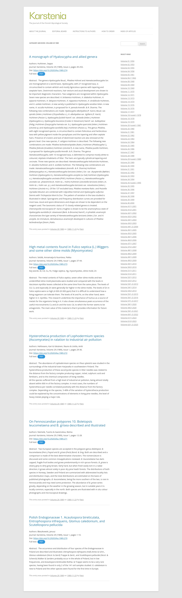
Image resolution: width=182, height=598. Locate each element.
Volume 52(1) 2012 (128, 277)
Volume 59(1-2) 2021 (129, 311)
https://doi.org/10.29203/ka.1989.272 (50, 353)
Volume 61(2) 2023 (128, 321)
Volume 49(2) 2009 (128, 260)
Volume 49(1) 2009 (128, 257)
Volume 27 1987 (127, 152)
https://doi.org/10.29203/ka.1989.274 (50, 70)
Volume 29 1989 (57, 229)
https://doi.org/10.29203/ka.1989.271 (50, 438)
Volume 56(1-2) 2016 (129, 297)
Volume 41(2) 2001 (128, 209)
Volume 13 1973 (127, 98)
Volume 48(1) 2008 (128, 250)
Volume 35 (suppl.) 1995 (131, 182)
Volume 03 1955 (127, 68)
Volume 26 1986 (127, 149)
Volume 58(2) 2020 (128, 307)
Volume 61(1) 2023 (128, 318)
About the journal (37, 31)
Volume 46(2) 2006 (128, 240)
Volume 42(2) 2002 (128, 216)
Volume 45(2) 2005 (128, 233)
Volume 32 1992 (127, 172)
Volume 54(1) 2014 (128, 287)
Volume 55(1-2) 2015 (129, 294)
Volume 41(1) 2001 (128, 206)
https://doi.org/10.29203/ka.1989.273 (50, 264)
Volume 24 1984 (127, 142)
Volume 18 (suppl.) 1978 (131, 115)
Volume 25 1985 (127, 145)
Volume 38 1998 (127, 196)
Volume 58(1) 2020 (128, 304)
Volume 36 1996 (127, 189)
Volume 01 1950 (127, 61)
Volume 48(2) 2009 (128, 253)
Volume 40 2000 (127, 203)
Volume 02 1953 (127, 64)
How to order (108, 31)
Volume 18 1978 (127, 118)
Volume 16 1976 (127, 108)
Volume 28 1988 (127, 155)
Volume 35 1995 (127, 186)
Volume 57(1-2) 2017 (129, 301)
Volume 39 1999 (127, 199)
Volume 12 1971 (127, 95)
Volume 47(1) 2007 (128, 243)
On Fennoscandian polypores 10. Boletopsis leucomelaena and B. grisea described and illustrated (67, 423)
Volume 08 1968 (127, 81)
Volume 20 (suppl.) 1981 (131, 125)
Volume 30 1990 (127, 166)
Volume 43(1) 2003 (128, 220)
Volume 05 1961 (127, 74)
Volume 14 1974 (127, 101)
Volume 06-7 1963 (128, 78)
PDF (41, 74)
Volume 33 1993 (127, 176)
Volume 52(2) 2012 (128, 280)
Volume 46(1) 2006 (128, 236)
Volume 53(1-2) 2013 (129, 284)
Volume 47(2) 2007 (128, 247)
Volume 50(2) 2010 (128, 267)
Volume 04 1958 (127, 71)
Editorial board (59, 31)
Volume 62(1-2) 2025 (129, 324)
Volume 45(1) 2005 (128, 230)
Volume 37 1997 (127, 193)
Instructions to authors (84, 31)
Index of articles (128, 31)
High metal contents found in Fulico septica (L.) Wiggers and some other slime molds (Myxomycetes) (69, 248)
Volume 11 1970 (127, 91)
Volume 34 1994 (127, 179)
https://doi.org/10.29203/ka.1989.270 (50, 538)
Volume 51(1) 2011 (128, 270)
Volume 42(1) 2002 (128, 213)
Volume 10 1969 (127, 88)
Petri (81, 229)
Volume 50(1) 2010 (128, 263)
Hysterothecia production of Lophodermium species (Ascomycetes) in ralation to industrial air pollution (66, 338)
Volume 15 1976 (127, 105)
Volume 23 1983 (127, 139)
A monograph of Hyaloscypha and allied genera (63, 56)
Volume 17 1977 (127, 111)
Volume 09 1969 (127, 84)
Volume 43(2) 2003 (128, 223)
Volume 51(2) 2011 (128, 274)
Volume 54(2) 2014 (128, 291)
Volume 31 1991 (127, 169)
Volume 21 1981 (127, 132)
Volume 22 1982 (127, 135)
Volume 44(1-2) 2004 (129, 226)
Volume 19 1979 (127, 122)
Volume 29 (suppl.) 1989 (131, 159)
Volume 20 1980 (127, 128)
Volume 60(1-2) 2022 (129, 314)
